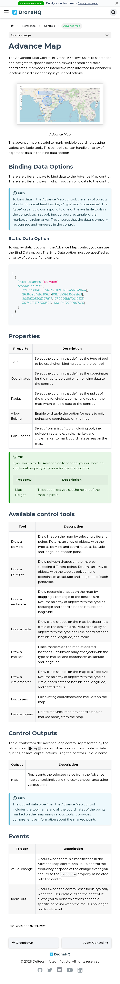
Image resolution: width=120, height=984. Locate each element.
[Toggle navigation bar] (6, 12)
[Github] (40, 971)
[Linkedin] (80, 971)
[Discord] (59, 972)
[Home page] (12, 26)
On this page (21, 35)
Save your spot (88, 3)
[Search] (113, 12)
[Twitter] (49, 971)
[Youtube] (70, 971)
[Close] (117, 3)
